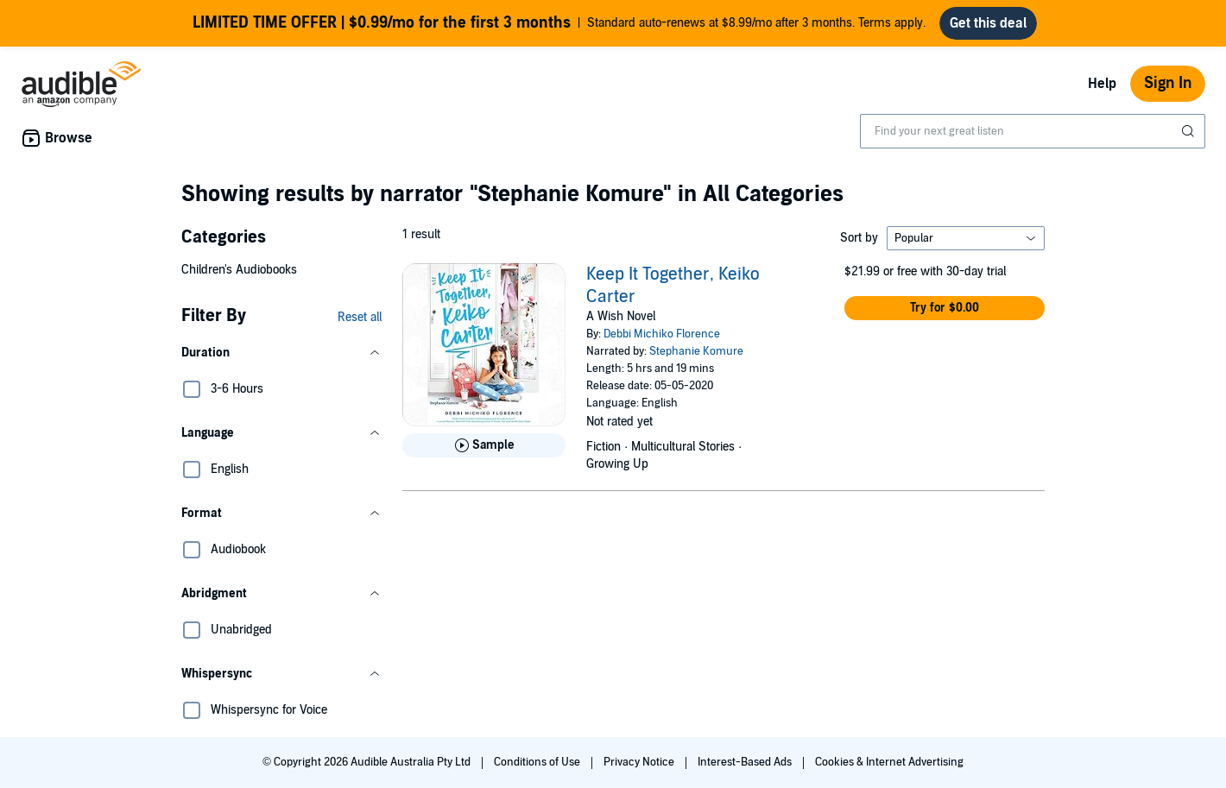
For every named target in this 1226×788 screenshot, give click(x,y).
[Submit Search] (1189, 131)
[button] (281, 353)
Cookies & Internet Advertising (889, 762)
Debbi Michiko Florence (662, 334)
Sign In (1167, 83)
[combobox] (1032, 131)
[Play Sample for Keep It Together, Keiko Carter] (484, 445)
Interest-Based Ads (746, 762)
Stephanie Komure (696, 351)
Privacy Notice (640, 762)
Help (1102, 83)
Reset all (360, 317)
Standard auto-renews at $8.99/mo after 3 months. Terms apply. (559, 23)
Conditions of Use (538, 762)
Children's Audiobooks (239, 269)
